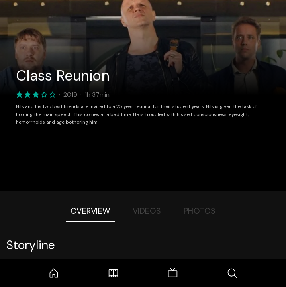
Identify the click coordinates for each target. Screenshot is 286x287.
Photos (200, 211)
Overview (90, 211)
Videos (147, 211)
